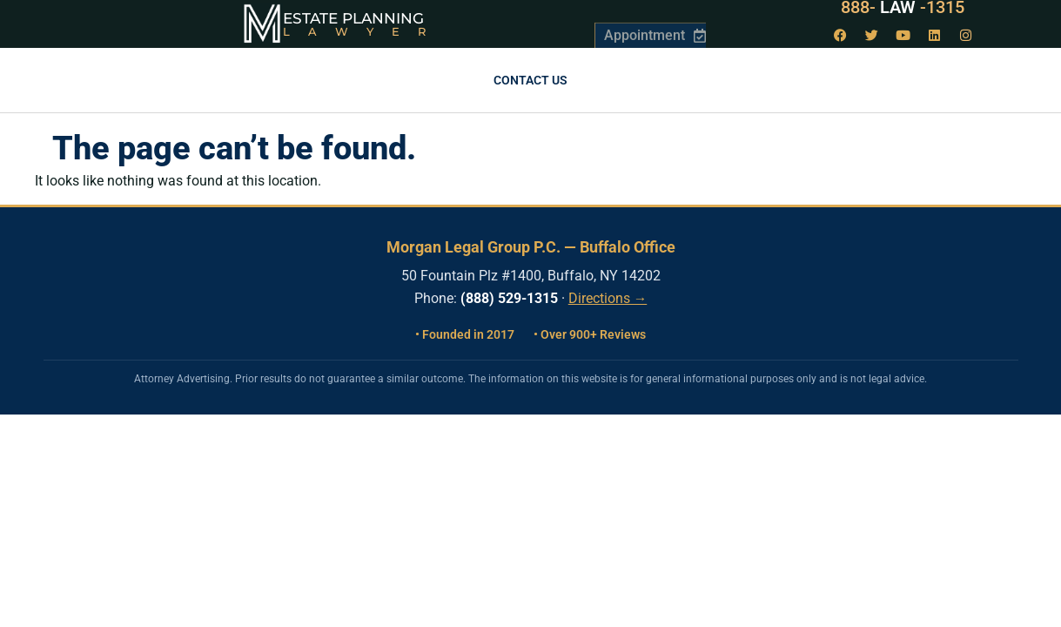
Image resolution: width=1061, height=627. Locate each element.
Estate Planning (353, 18)
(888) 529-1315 (509, 298)
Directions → (608, 299)
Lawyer (363, 31)
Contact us (530, 80)
